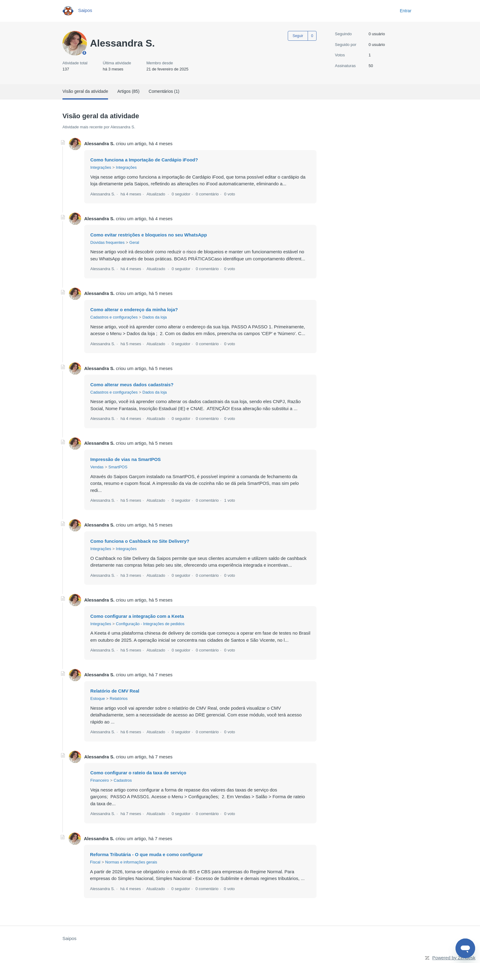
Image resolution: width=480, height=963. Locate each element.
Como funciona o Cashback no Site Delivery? (139, 541)
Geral (134, 242)
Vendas (96, 467)
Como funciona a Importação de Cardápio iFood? (144, 159)
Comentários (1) (164, 91)
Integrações (100, 167)
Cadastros (123, 780)
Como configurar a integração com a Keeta (137, 616)
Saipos (69, 938)
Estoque (97, 698)
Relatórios (119, 698)
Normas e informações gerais (131, 862)
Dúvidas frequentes (107, 242)
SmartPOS (117, 467)
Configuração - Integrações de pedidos (150, 623)
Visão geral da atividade (85, 91)
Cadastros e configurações (114, 317)
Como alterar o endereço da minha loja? (134, 309)
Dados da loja (154, 317)
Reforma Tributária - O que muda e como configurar (146, 854)
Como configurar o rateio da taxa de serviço (138, 772)
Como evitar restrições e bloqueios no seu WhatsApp (148, 234)
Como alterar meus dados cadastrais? (132, 384)
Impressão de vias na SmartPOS (125, 459)
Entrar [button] (405, 10)
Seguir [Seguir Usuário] (298, 36)
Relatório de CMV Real (114, 690)
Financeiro (99, 780)
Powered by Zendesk (453, 957)
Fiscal (95, 862)
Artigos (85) (128, 91)
